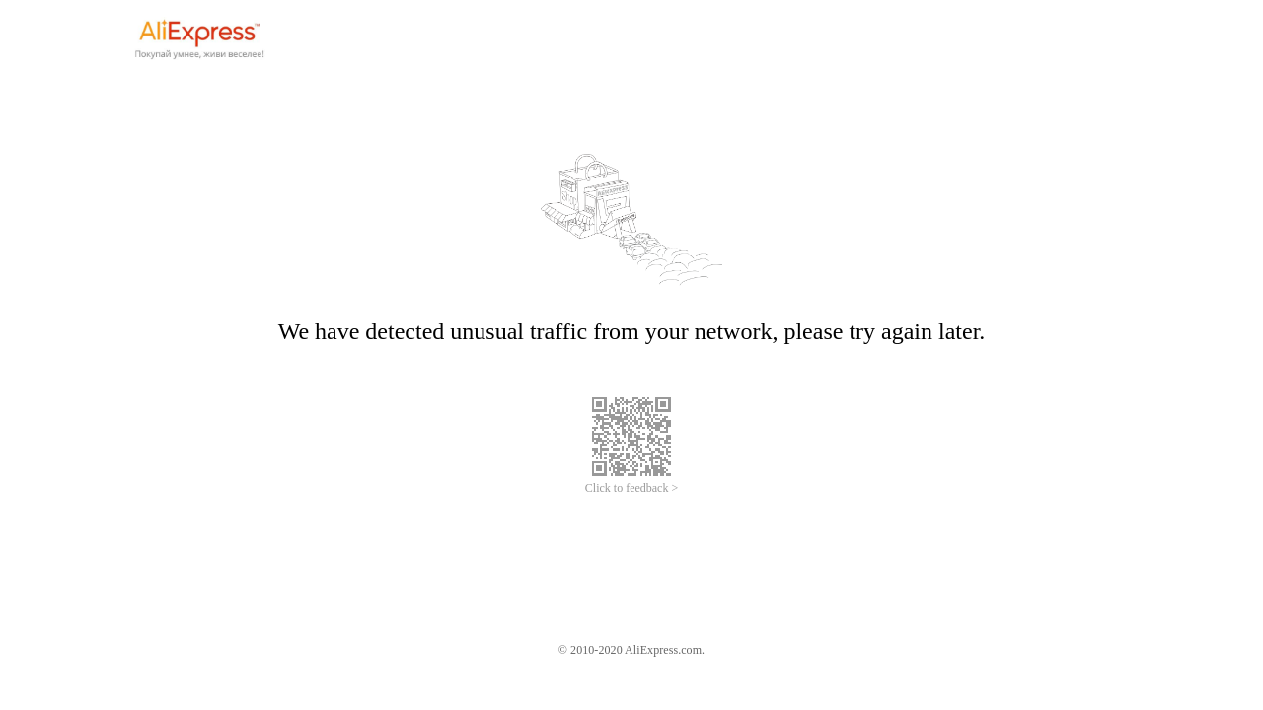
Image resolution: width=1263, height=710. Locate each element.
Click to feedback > (631, 488)
